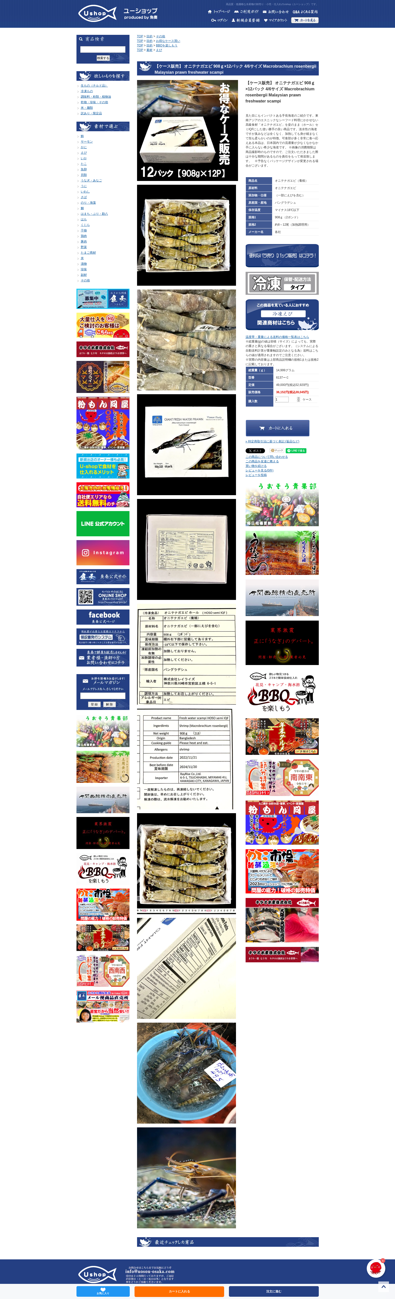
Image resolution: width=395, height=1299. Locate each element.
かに (84, 147)
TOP (140, 36)
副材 (84, 275)
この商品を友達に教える (262, 461)
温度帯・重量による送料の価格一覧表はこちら (277, 337)
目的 (149, 36)
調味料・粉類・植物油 (96, 96)
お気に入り (103, 1291)
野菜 (84, 247)
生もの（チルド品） (94, 85)
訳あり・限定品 (91, 113)
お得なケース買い (168, 41)
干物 (84, 230)
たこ (84, 164)
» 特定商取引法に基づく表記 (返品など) (272, 441)
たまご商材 (88, 252)
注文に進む (273, 1291)
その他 (85, 280)
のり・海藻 (88, 202)
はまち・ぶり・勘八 (94, 214)
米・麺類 (87, 108)
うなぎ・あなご (91, 180)
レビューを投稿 (256, 475)
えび (84, 152)
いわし (85, 191)
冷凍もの (87, 91)
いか (84, 158)
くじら (85, 225)
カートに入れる (179, 1291)
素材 (149, 50)
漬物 (84, 264)
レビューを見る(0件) (260, 470)
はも (84, 219)
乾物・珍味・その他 (94, 102)
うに (84, 186)
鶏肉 (84, 236)
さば (84, 197)
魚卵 (84, 169)
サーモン (87, 141)
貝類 (84, 175)
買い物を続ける (256, 466)
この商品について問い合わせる (267, 457)
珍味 (84, 269)
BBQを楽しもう (166, 45)
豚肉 (84, 241)
